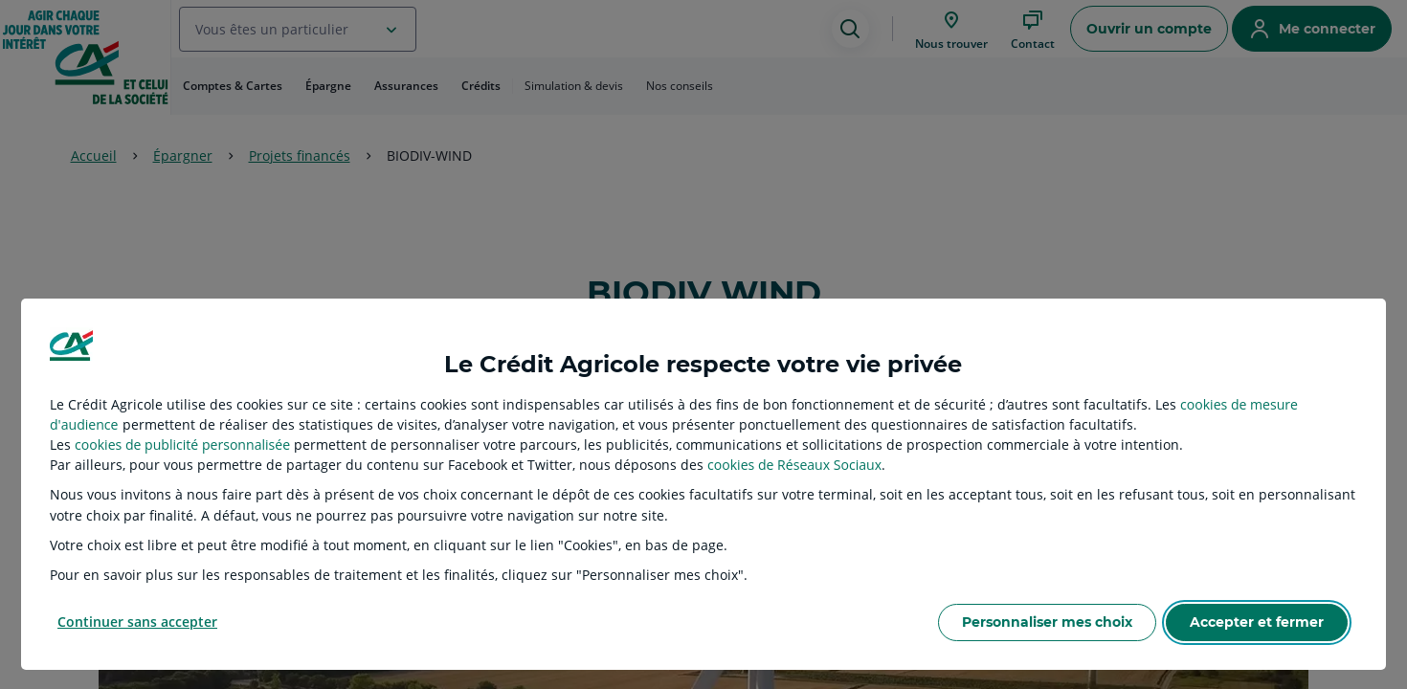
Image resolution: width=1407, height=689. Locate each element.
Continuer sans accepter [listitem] (137, 621)
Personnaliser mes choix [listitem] (1047, 622)
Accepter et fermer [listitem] (1257, 622)
